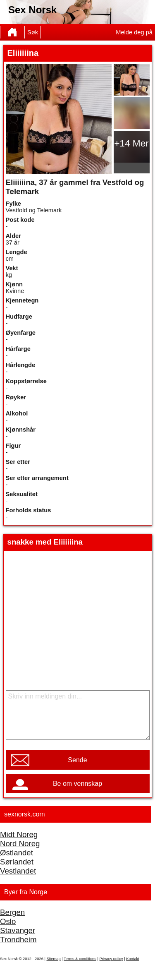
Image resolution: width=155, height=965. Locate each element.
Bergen (12, 912)
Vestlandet (18, 871)
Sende (77, 759)
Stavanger (17, 930)
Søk (32, 32)
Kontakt (132, 959)
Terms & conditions (80, 959)
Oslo (8, 921)
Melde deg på (134, 32)
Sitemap (53, 959)
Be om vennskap (77, 783)
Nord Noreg (20, 843)
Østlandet (16, 852)
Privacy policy (111, 959)
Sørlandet (16, 861)
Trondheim (18, 939)
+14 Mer (131, 143)
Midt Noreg (19, 834)
